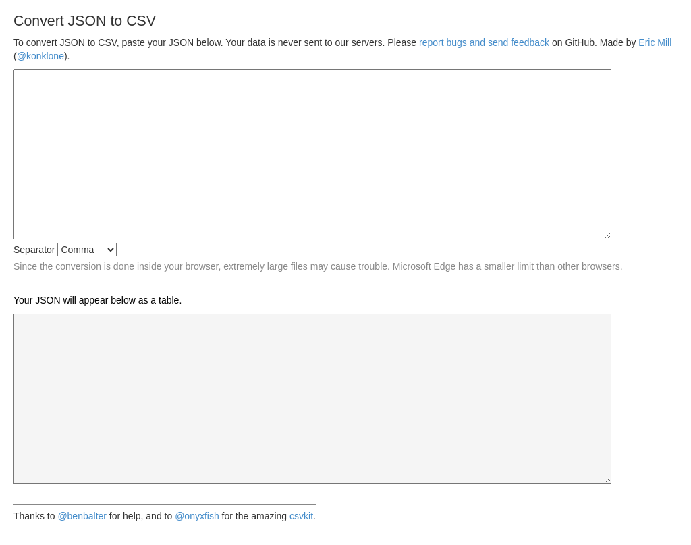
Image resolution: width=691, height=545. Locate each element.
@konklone (40, 56)
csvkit (301, 516)
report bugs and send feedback (484, 42)
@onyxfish (197, 516)
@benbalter (82, 516)
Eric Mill (654, 42)
